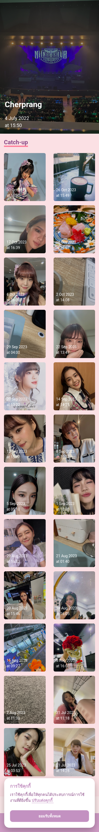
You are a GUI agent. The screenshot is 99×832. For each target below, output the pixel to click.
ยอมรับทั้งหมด (50, 816)
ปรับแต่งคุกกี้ (43, 800)
